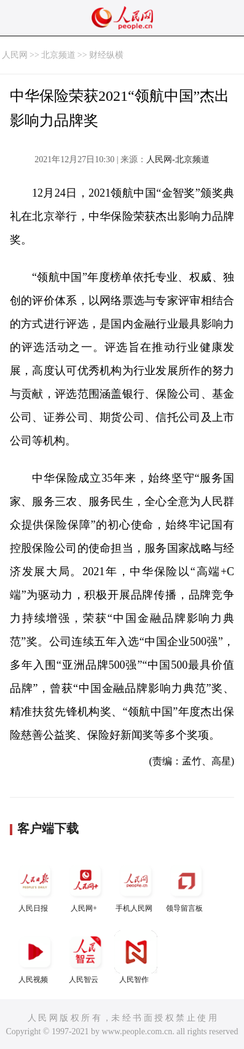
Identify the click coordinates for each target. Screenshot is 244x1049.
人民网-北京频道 (178, 159)
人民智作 (135, 957)
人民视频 (35, 957)
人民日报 (35, 886)
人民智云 (85, 957)
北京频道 (58, 55)
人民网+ (85, 886)
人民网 (15, 55)
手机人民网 (135, 886)
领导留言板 (186, 886)
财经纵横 (106, 55)
